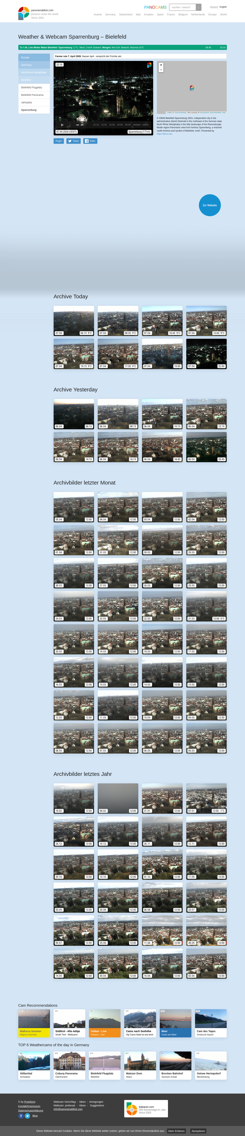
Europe (212, 14)
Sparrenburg (29, 109)
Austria (98, 14)
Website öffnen (135, 205)
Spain (160, 14)
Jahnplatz (26, 102)
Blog (35, 1115)
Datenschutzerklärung (30, 1110)
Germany (110, 14)
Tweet (76, 141)
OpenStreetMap (180, 112)
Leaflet (169, 112)
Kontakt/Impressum (29, 1106)
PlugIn (59, 141)
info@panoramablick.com (68, 1108)
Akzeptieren (198, 1131)
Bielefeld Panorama (32, 94)
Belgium (183, 14)
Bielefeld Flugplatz (31, 87)
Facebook (21, 1115)
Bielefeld (26, 79)
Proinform (29, 1101)
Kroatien (149, 14)
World (223, 14)
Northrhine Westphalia (33, 72)
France (171, 14)
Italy (138, 14)
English (223, 7)
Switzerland (125, 14)
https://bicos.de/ (164, 133)
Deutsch (214, 7)
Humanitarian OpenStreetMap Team (213, 112)
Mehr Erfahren (176, 1131)
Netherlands (198, 14)
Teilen (92, 141)
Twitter (27, 1115)
